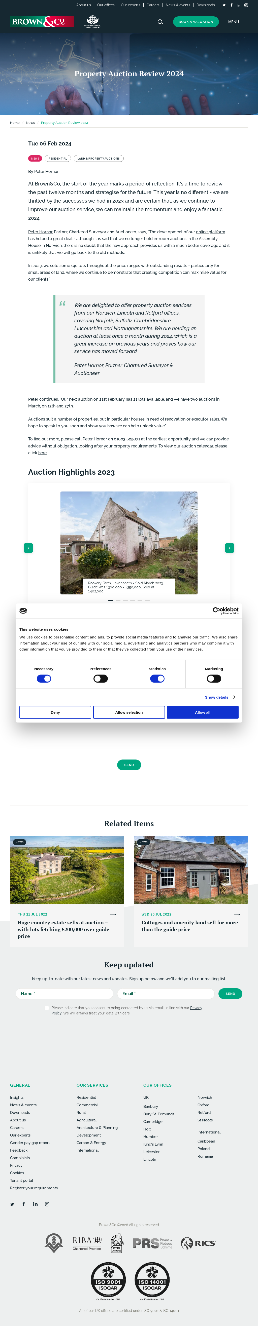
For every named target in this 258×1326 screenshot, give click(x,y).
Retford (204, 1112)
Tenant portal (21, 1180)
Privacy (16, 1165)
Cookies (17, 1173)
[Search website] (160, 21)
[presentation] (125, 742)
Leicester (151, 1152)
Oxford (203, 1105)
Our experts (130, 5)
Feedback (18, 1150)
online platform (210, 232)
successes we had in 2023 (93, 201)
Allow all (202, 712)
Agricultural (86, 1120)
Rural (81, 1112)
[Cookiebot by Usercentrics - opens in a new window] (217, 611)
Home (15, 123)
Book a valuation (196, 22)
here (42, 452)
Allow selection (129, 712)
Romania (205, 1156)
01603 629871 (127, 439)
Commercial (87, 1105)
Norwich (205, 1097)
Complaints (20, 1158)
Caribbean (206, 1141)
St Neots (205, 1120)
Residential (86, 1097)
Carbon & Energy (91, 1143)
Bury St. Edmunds (158, 1114)
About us (83, 5)
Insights (16, 1097)
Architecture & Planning (97, 1127)
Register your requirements (34, 1188)
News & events (178, 5)
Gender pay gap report (30, 1143)
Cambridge (153, 1121)
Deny (55, 712)
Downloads (206, 5)
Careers (153, 5)
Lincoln (149, 1159)
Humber (150, 1136)
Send (129, 765)
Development (89, 1135)
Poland (204, 1149)
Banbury (150, 1106)
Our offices (106, 5)
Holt (147, 1129)
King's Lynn (153, 1144)
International (88, 1150)
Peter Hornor (46, 171)
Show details (217, 697)
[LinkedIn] (238, 5)
